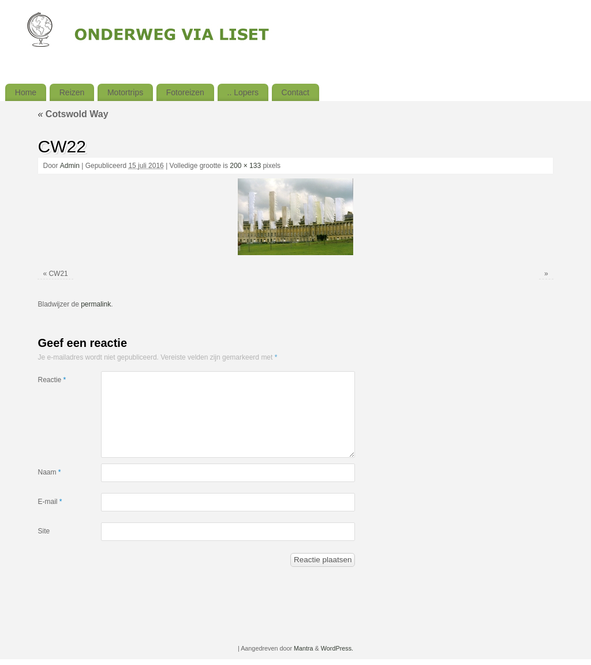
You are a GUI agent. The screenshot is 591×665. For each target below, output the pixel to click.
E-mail (50, 502)
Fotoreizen (185, 92)
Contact (295, 92)
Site (44, 531)
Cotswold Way (73, 114)
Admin (70, 166)
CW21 (58, 274)
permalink (96, 304)
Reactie (52, 380)
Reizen (72, 92)
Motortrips (125, 92)
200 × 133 (245, 166)
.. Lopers (243, 92)
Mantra (303, 648)
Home (25, 92)
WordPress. (337, 648)
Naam (49, 472)
